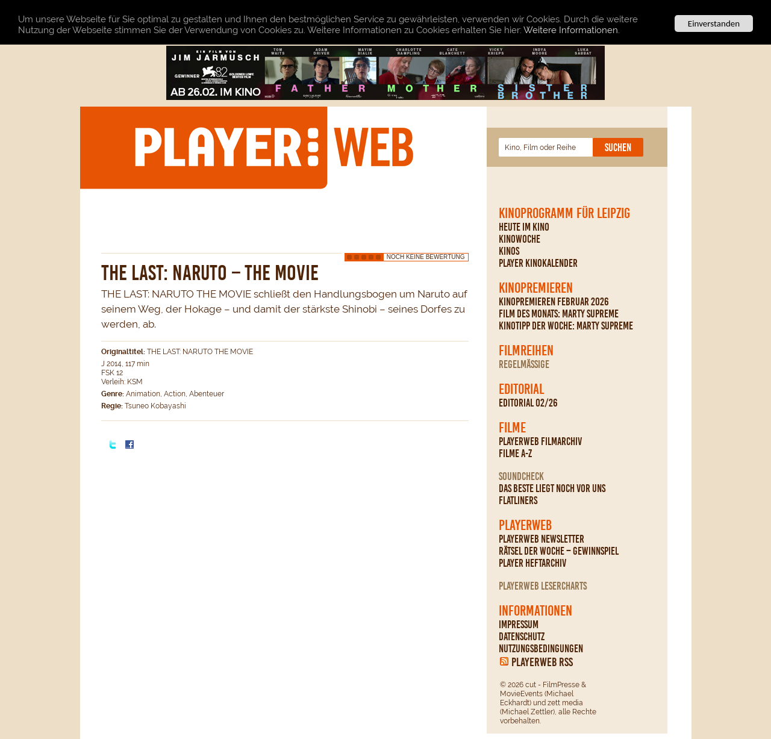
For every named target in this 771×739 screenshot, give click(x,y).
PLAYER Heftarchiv (532, 563)
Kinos (509, 251)
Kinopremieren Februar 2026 (554, 301)
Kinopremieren (536, 288)
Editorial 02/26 (528, 403)
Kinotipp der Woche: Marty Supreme (566, 325)
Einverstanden (714, 23)
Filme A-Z (515, 453)
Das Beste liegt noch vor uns (552, 488)
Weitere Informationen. (571, 29)
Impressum (518, 624)
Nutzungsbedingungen (541, 648)
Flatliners (518, 500)
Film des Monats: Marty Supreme (559, 313)
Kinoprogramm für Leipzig (564, 213)
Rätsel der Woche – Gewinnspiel (559, 551)
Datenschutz (522, 636)
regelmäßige (524, 364)
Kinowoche (519, 239)
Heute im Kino (524, 227)
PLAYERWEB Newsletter (541, 539)
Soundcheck (521, 476)
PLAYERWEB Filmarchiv (540, 441)
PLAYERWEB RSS (542, 662)
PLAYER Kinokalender (538, 263)
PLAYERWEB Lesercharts (543, 586)
